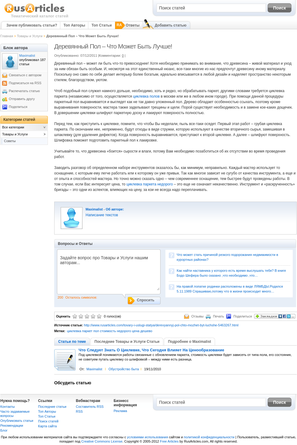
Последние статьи (52, 406)
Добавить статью (170, 25)
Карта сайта (47, 426)
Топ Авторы (74, 25)
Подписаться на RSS (25, 83)
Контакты (7, 406)
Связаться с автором (25, 75)
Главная (6, 36)
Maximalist (94, 209)
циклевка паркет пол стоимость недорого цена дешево (109, 331)
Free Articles (169, 441)
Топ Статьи (101, 25)
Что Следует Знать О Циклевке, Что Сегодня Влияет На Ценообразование (151, 350)
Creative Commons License (101, 441)
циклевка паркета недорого (149, 184)
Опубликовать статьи (16, 420)
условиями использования (147, 437)
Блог (4, 430)
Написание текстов (102, 215)
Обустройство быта (123, 369)
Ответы (133, 25)
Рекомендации (11, 425)
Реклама (120, 411)
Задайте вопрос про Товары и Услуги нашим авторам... (108, 272)
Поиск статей (48, 421)
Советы (10, 141)
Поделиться (18, 107)
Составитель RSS (90, 406)
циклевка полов (146, 96)
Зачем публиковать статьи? (31, 25)
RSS (79, 411)
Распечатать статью (24, 91)
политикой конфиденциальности (209, 437)
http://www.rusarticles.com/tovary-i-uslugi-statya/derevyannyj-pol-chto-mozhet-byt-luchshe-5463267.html (161, 325)
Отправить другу (22, 99)
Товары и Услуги (29, 36)
